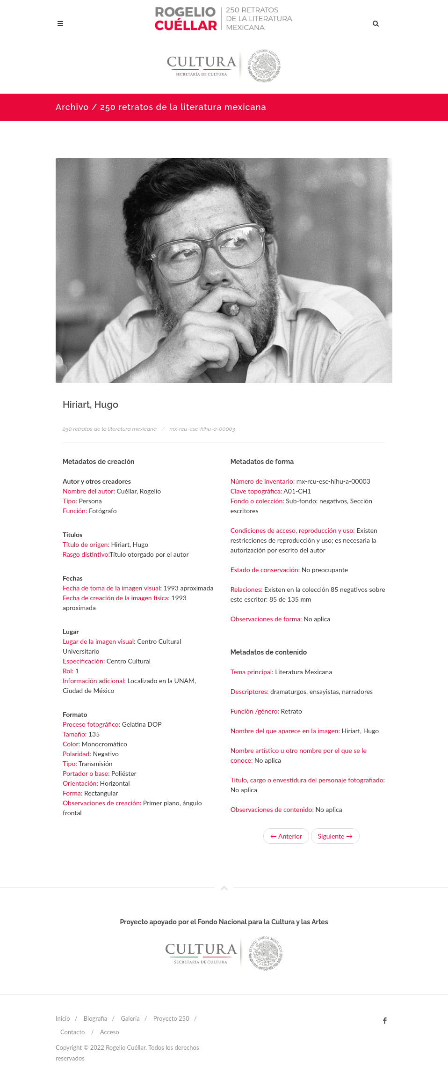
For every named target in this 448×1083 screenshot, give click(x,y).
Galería (130, 1018)
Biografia (95, 1018)
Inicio (63, 1018)
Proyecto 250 (171, 1018)
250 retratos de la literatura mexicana (110, 429)
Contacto (72, 1032)
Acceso (109, 1032)
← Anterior (286, 836)
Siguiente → (335, 836)
